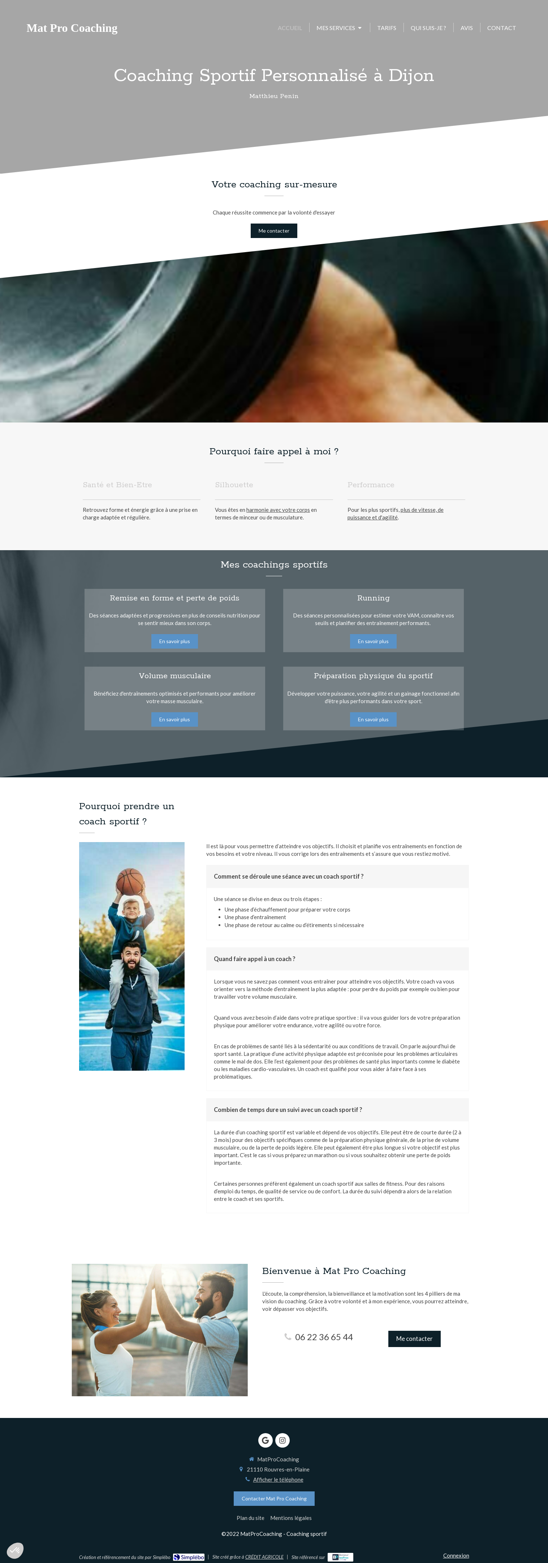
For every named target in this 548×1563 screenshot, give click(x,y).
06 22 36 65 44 (324, 1336)
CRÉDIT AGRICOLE (264, 1557)
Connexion (456, 1555)
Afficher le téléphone (278, 1479)
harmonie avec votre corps (278, 509)
